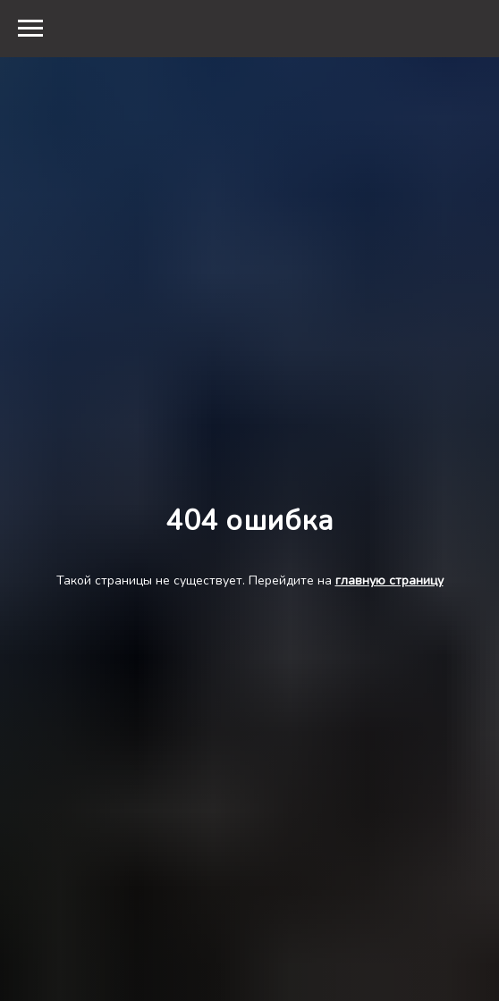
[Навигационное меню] (30, 29)
